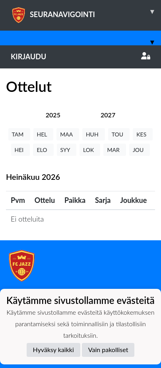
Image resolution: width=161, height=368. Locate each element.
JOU (140, 149)
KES (142, 134)
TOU (119, 134)
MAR (114, 149)
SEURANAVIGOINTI (86, 11)
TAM (19, 134)
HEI (21, 149)
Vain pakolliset (108, 349)
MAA (68, 134)
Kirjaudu (80, 56)
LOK (90, 149)
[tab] (53, 115)
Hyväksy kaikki (53, 349)
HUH (93, 134)
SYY (66, 149)
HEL (43, 134)
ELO (43, 149)
